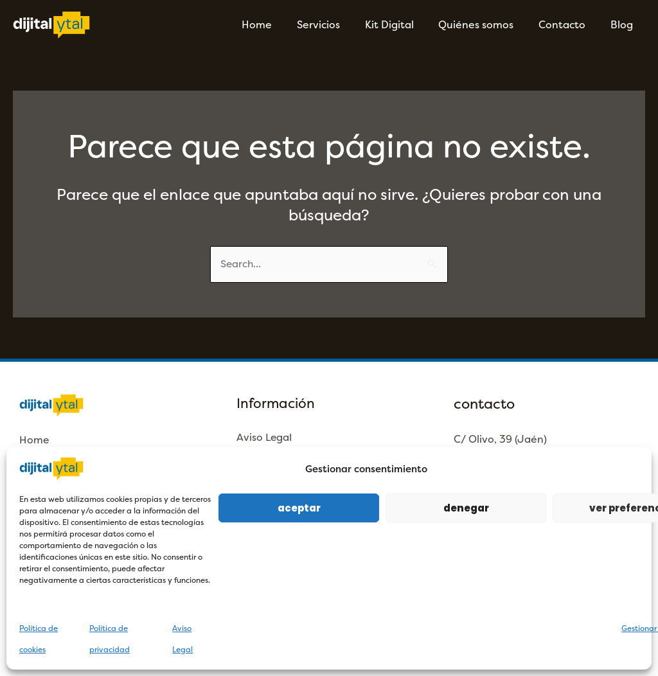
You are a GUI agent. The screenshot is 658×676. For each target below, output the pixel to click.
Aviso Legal (264, 438)
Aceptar (299, 508)
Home (280, 25)
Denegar (466, 508)
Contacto (568, 25)
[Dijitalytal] (51, 24)
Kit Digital (404, 25)
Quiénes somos (486, 25)
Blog (623, 25)
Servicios (337, 25)
